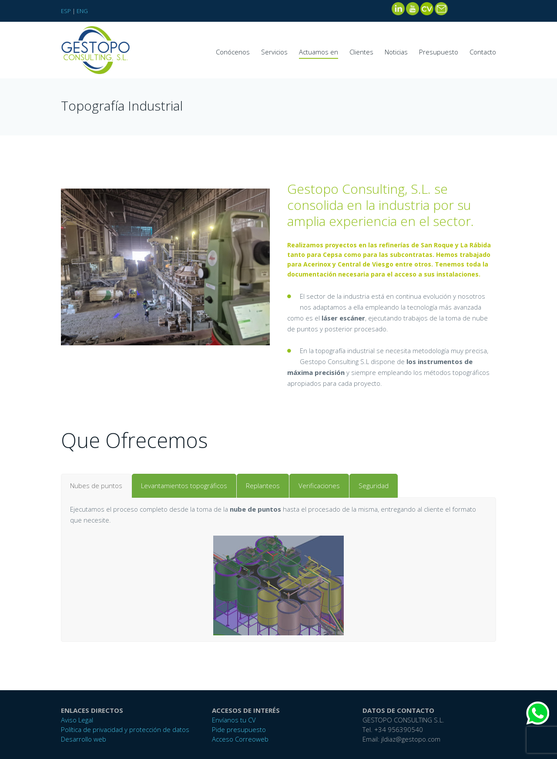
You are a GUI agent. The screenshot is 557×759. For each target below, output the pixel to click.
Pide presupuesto (239, 729)
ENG (82, 11)
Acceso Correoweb (240, 739)
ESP (66, 11)
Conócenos (233, 51)
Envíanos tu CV (234, 719)
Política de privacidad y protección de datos (125, 729)
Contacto (483, 51)
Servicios (274, 51)
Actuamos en (318, 51)
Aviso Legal (77, 719)
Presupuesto (438, 51)
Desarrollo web (83, 739)
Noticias (396, 51)
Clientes (361, 51)
